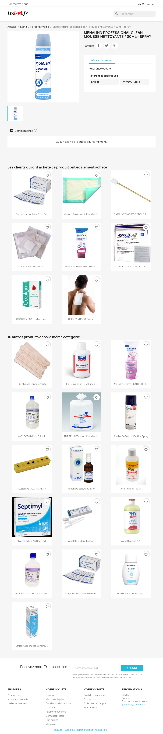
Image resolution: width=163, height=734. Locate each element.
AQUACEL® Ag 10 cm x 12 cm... (130, 266)
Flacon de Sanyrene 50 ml (81, 488)
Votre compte (94, 689)
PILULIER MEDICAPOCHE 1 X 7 (32, 488)
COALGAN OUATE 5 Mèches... (32, 319)
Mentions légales (55, 699)
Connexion (90, 699)
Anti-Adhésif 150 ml (130, 488)
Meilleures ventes (17, 703)
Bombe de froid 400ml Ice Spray (130, 436)
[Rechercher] (134, 14)
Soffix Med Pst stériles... (81, 319)
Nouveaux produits (17, 699)
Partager (98, 45)
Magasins (51, 724)
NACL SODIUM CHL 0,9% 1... (32, 436)
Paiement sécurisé (56, 711)
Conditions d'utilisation (58, 703)
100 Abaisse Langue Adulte (32, 383)
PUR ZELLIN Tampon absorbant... (81, 436)
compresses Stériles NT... (32, 266)
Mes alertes (90, 707)
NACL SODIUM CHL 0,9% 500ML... (32, 593)
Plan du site (52, 719)
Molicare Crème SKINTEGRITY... (81, 266)
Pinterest (115, 45)
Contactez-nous (17, 4)
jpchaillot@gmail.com (133, 704)
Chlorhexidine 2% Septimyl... (32, 540)
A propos (51, 707)
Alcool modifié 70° (130, 540)
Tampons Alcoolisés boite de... (32, 214)
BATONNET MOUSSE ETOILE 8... (131, 214)
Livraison (50, 695)
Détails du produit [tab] (102, 60)
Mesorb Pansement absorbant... (81, 214)
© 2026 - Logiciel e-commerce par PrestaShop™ (81, 729)
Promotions (13, 695)
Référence (95, 68)
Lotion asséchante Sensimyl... (32, 645)
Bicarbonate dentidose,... (131, 593)
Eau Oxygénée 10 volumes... (81, 383)
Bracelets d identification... (81, 540)
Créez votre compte (95, 703)
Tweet (106, 45)
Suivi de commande (94, 695)
